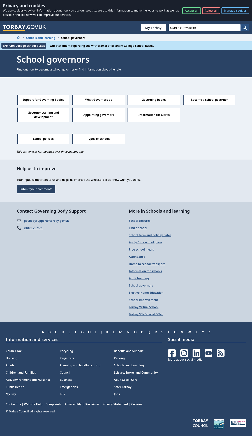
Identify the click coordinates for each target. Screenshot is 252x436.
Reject (211, 11)
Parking (119, 358)
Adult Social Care (125, 380)
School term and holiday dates (150, 235)
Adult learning (139, 278)
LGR (62, 394)
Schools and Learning (129, 365)
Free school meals (141, 249)
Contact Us (13, 404)
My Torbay (153, 28)
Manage (235, 11)
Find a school (138, 228)
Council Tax (14, 351)
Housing (11, 358)
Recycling (66, 351)
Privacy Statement (115, 404)
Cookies (136, 404)
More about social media (185, 360)
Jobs (117, 394)
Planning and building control (80, 365)
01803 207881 (33, 228)
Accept (191, 11)
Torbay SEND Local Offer (146, 314)
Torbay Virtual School (144, 307)
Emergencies (69, 387)
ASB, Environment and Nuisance (28, 380)
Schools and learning (40, 38)
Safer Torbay (122, 387)
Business (66, 380)
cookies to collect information (33, 10)
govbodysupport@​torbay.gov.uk (46, 221)
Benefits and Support (129, 351)
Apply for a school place (145, 242)
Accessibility (73, 404)
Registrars (67, 358)
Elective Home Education (146, 293)
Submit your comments (36, 189)
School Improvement (143, 300)
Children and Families (21, 372)
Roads (10, 365)
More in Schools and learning (159, 211)
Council (65, 372)
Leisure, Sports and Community (136, 372)
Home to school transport (147, 264)
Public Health (15, 387)
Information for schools (145, 271)
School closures (140, 221)
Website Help (33, 404)
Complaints (53, 404)
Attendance (137, 257)
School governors (141, 285)
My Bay (11, 394)
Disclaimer (92, 404)
